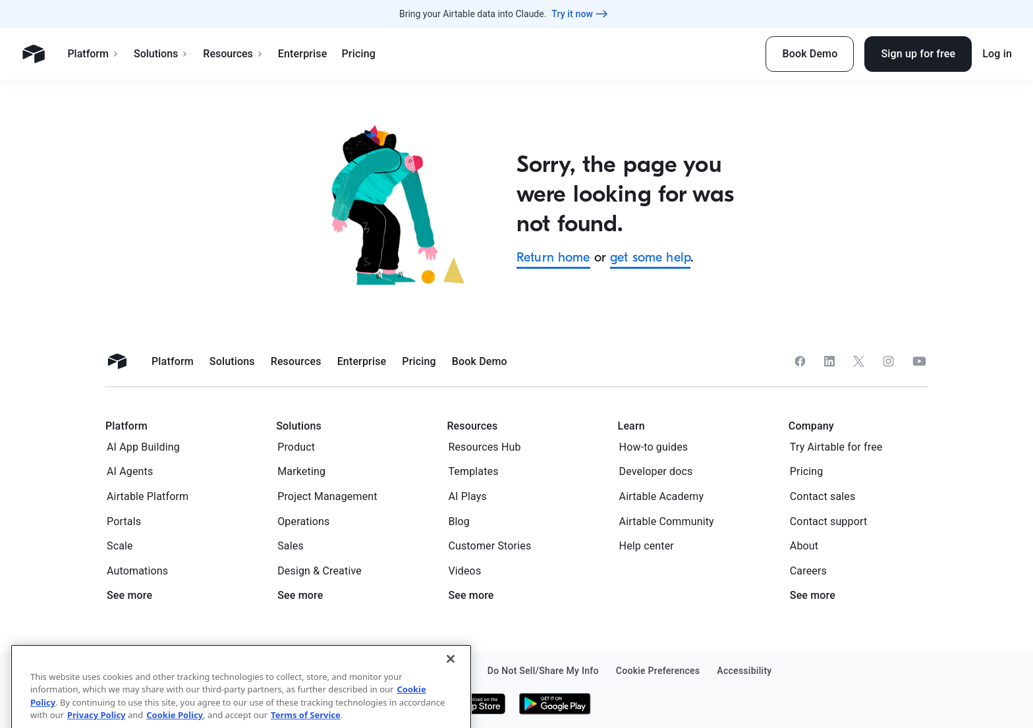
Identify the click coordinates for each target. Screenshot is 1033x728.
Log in (997, 53)
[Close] (450, 693)
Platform (93, 53)
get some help (650, 257)
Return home (553, 257)
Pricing (358, 53)
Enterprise (302, 53)
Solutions (161, 53)
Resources (233, 53)
